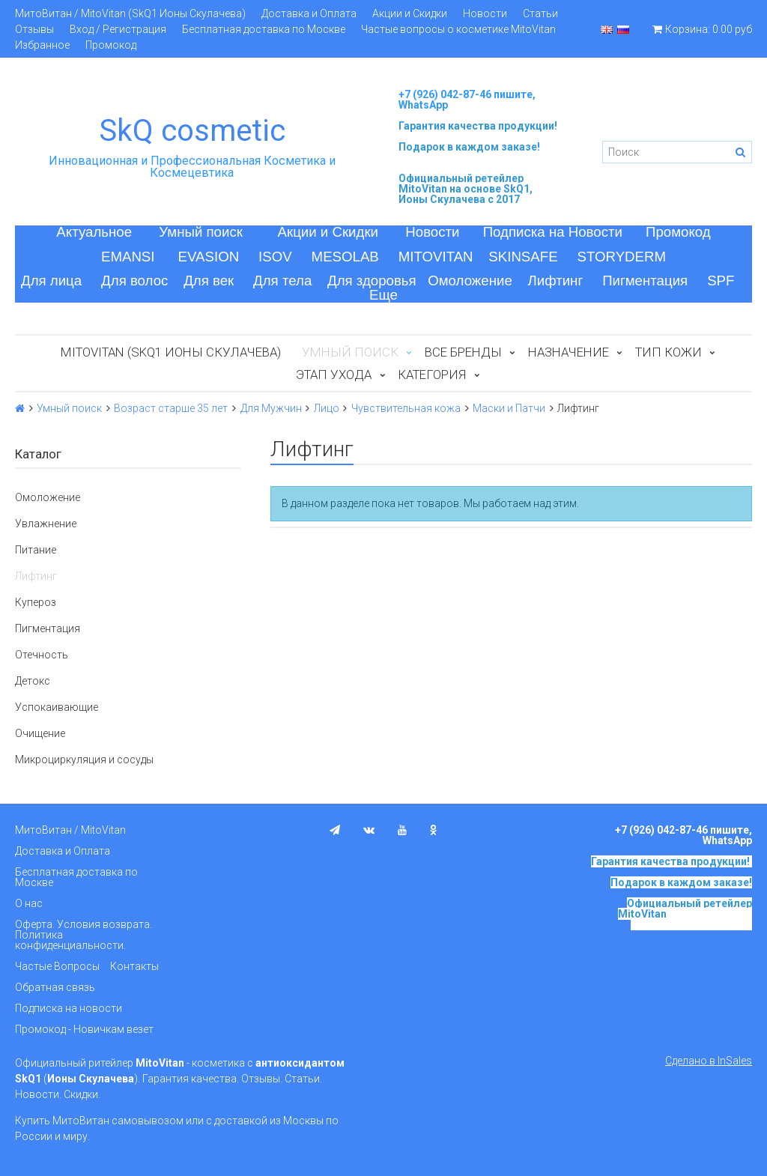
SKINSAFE (522, 256)
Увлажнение (45, 524)
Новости (485, 13)
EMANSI (128, 256)
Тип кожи (668, 352)
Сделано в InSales (708, 1061)
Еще (383, 295)
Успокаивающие (56, 707)
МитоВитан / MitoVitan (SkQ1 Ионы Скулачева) (130, 13)
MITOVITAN (435, 256)
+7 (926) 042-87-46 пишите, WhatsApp (467, 99)
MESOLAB (345, 256)
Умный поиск (201, 232)
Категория (432, 374)
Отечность (41, 655)
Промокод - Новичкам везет (84, 1029)
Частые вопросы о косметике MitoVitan (458, 29)
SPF (720, 280)
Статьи (540, 13)
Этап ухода (334, 374)
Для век (209, 280)
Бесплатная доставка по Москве (263, 29)
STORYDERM (622, 256)
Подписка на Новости (552, 232)
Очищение (40, 733)
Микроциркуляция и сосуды (84, 760)
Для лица (51, 280)
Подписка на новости (68, 1008)
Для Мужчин (271, 408)
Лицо (326, 408)
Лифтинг (555, 280)
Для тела (282, 280)
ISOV (275, 256)
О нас (29, 903)
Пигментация (645, 280)
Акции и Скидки (409, 13)
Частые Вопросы (57, 966)
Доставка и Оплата (309, 13)
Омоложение (470, 280)
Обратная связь (55, 987)
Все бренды (463, 352)
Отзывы (34, 29)
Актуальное (94, 232)
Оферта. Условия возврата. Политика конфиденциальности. (83, 934)
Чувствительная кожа (406, 408)
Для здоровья (371, 280)
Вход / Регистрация (118, 29)
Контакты (134, 966)
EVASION (209, 256)
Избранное (42, 45)
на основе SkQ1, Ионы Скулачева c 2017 (465, 194)
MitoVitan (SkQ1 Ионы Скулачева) (171, 352)
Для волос (134, 280)
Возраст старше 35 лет (171, 408)
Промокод (110, 45)
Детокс (32, 681)
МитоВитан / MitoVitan (70, 830)
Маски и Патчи (509, 408)
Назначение (568, 352)
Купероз (35, 602)
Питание (35, 550)
